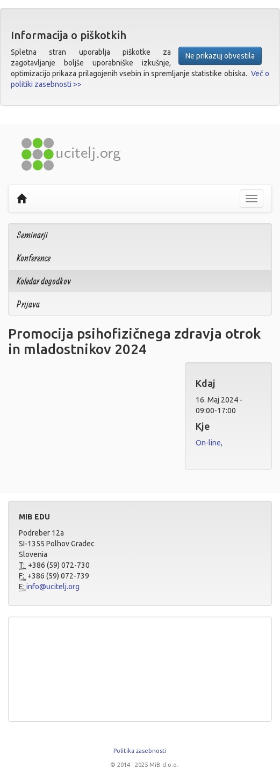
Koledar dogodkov (44, 281)
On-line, (209, 442)
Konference (34, 257)
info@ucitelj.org (53, 586)
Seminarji (32, 234)
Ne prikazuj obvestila (220, 56)
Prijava (28, 304)
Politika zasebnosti (140, 751)
